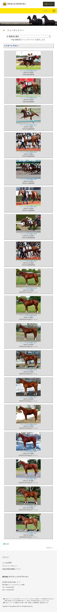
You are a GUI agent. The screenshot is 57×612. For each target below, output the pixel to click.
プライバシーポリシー (10, 566)
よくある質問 (6, 563)
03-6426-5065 (10, 587)
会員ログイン (48, 4)
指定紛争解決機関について (11, 569)
